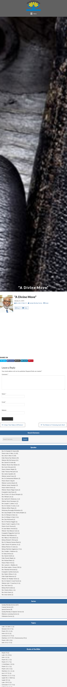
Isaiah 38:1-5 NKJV (7, 678)
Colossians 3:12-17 (7, 685)
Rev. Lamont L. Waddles (9, 565)
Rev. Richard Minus (7, 560)
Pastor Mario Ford (7, 563)
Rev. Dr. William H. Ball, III (9, 517)
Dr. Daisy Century (6, 553)
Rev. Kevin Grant (6, 592)
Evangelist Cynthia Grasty (9, 572)
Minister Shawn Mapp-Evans (10, 490)
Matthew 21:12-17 (7, 675)
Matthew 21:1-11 (7, 671)
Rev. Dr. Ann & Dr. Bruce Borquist (11, 494)
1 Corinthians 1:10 (7, 664)
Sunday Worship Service (8, 605)
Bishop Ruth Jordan (7, 588)
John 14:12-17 (6, 642)
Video (25, 308)
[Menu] (33, 13)
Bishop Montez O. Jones (9, 547)
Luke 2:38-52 (6, 682)
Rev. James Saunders (8, 474)
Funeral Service (6, 607)
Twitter (3, 360)
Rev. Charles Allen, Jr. (8, 590)
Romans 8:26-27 (7, 629)
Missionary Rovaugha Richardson (11, 510)
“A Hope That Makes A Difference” (12, 425)
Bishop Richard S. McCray (9, 540)
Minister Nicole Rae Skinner (10, 465)
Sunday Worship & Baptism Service (12, 612)
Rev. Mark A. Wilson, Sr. (8, 574)
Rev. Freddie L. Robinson (9, 551)
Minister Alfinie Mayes (8, 508)
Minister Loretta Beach (8, 483)
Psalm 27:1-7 (6, 662)
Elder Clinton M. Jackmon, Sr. (10, 544)
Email (4, 402)
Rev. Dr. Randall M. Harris (9, 451)
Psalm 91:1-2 (6, 659)
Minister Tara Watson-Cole (9, 531)
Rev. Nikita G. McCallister (9, 538)
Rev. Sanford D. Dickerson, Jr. (10, 499)
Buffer (17, 360)
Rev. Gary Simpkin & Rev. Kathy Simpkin (13, 512)
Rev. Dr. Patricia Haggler (9, 522)
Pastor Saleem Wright (8, 469)
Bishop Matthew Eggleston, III (11, 549)
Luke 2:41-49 (6, 655)
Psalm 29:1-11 (6, 631)
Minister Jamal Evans (8, 476)
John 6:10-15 (6, 633)
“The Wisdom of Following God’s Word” (53, 425)
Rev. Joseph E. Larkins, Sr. (9, 503)
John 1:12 (4, 657)
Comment (5, 374)
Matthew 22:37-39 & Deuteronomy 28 (13, 638)
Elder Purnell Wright (7, 558)
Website (4, 410)
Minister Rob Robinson (8, 535)
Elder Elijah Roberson (8, 576)
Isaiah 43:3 (5, 680)
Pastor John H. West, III (8, 453)
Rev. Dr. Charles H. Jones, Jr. (9, 506)
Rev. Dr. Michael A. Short (9, 515)
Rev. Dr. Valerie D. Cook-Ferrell (10, 581)
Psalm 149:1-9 (6, 640)
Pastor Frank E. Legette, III (10, 524)
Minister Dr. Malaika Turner (9, 579)
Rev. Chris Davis (6, 585)
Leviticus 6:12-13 (7, 636)
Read (17, 308)
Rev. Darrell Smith (7, 556)
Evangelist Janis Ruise (8, 492)
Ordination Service (7, 616)
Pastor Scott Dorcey (8, 526)
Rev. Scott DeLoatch (8, 467)
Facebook (10, 360)
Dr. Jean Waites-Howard (9, 528)
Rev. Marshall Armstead (8, 569)
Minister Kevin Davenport (9, 501)
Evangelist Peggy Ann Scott (10, 533)
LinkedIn (24, 360)
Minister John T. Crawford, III (10, 583)
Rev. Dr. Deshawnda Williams (10, 478)
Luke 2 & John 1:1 (7, 626)
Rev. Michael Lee (6, 497)
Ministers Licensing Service (9, 614)
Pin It (31, 360)
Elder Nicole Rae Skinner (9, 458)
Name (4, 394)
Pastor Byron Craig (7, 481)
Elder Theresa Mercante (9, 471)
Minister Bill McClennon (9, 460)
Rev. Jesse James (6, 594)
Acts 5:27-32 (5, 673)
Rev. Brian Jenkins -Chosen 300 (10, 567)
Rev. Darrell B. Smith (8, 462)
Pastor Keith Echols (7, 487)
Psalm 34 (4, 653)
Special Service (6, 609)
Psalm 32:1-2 (6, 666)
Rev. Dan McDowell (7, 519)
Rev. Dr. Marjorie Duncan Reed (10, 542)
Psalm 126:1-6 (6, 669)
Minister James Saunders (9, 485)
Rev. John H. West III (7, 456)
